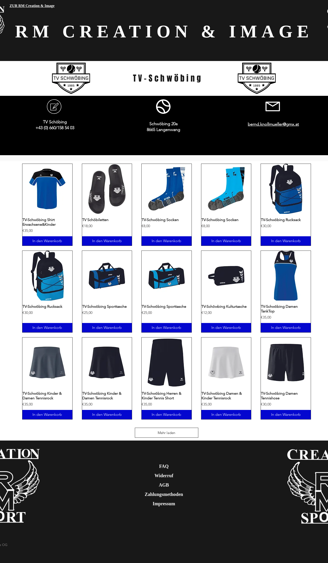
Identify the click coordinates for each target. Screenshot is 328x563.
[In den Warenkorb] (47, 241)
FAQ (164, 466)
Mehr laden (166, 432)
